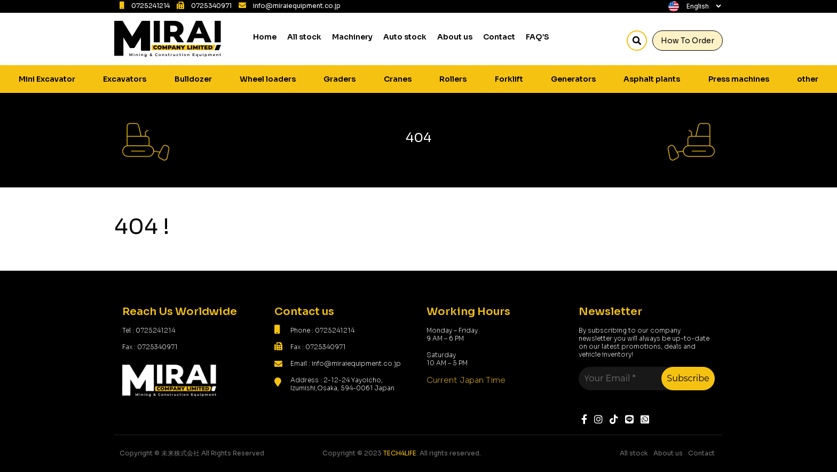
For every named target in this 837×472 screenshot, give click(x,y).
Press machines (738, 79)
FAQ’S (537, 37)
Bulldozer (193, 79)
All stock (304, 37)
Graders (339, 79)
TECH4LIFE (399, 453)
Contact (499, 37)
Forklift (509, 79)
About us (454, 37)
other (807, 79)
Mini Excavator (47, 79)
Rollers (453, 79)
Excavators (124, 79)
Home (265, 37)
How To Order (687, 40)
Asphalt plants (651, 79)
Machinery (352, 37)
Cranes (398, 79)
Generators (573, 79)
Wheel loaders (268, 79)
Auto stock (405, 37)
